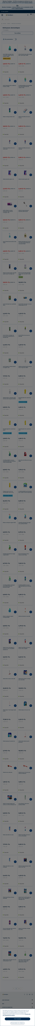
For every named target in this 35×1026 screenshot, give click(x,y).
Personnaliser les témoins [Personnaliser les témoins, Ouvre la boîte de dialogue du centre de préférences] (17, 1023)
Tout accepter (17, 1018)
